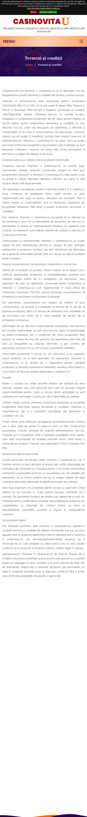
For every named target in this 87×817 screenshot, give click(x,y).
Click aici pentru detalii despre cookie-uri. (43, 8)
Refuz (33, 12)
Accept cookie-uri (48, 12)
